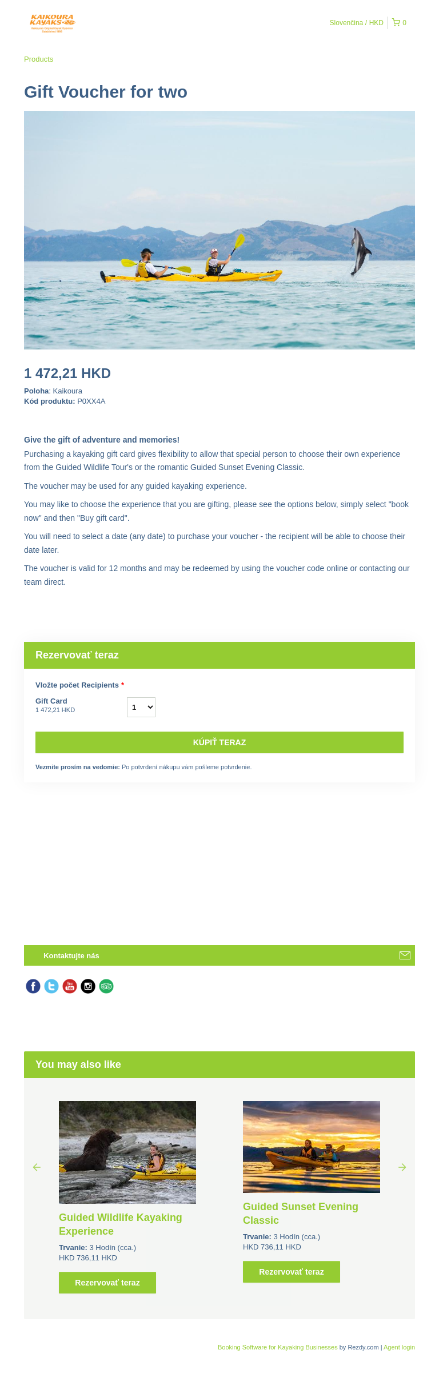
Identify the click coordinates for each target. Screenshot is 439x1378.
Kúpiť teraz (219, 742)
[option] (127, 1197)
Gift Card (81, 706)
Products (38, 59)
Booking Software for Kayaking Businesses (279, 1347)
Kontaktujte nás (71, 955)
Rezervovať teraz (107, 1282)
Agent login (399, 1347)
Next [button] (402, 1166)
